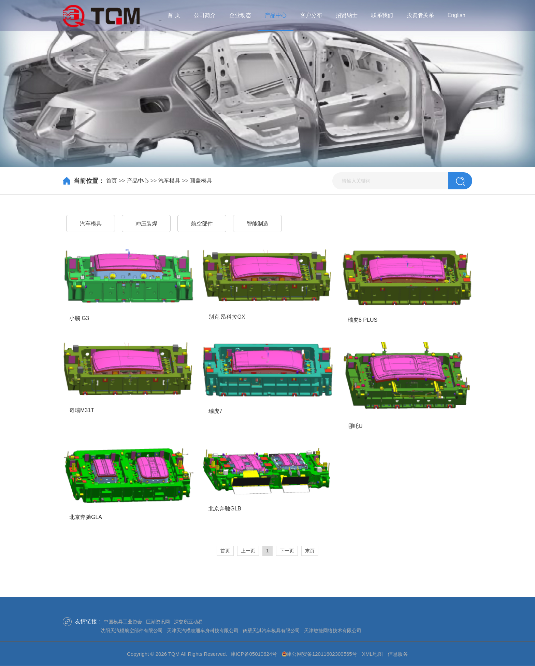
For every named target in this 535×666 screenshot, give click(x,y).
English (456, 15)
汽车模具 (169, 181)
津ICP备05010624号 (254, 654)
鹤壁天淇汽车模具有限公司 (271, 630)
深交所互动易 (188, 621)
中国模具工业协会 (123, 621)
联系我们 (382, 15)
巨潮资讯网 (158, 621)
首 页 (174, 15)
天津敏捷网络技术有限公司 (332, 630)
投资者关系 (420, 15)
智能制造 (258, 224)
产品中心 (276, 15)
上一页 (248, 550)
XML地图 (372, 654)
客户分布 (311, 15)
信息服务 (398, 654)
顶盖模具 (201, 181)
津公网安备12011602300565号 (322, 654)
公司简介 (205, 15)
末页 (310, 550)
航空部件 (202, 224)
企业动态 (240, 15)
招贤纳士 (347, 15)
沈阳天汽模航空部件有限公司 (132, 630)
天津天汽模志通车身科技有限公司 (202, 630)
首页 (111, 181)
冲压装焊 (146, 224)
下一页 (287, 550)
